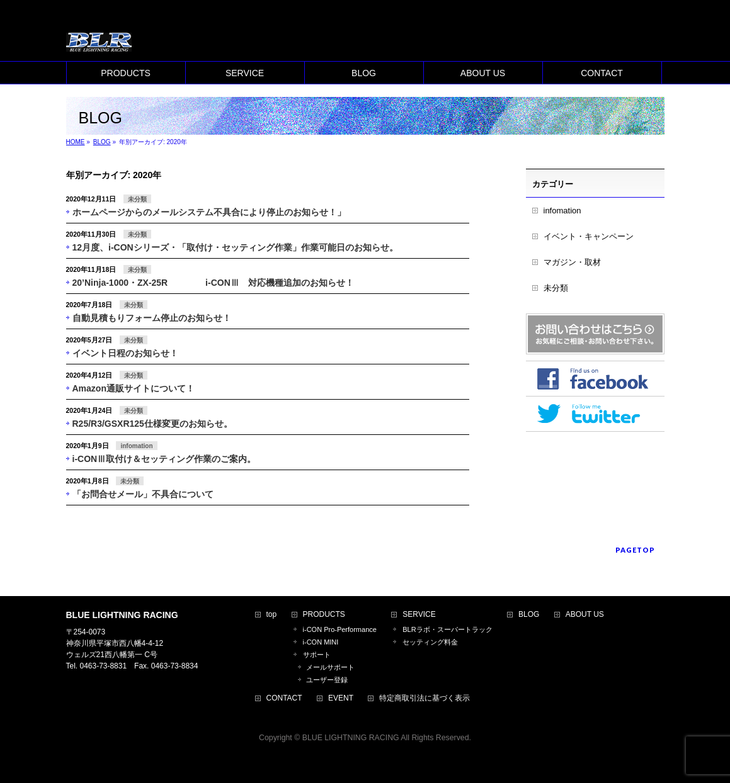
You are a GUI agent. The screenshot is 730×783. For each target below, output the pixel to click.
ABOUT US (585, 615)
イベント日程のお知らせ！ (125, 353)
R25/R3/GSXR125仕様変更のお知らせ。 (152, 424)
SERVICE (418, 615)
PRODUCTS (324, 615)
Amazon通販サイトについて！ (133, 388)
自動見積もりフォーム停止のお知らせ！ (151, 318)
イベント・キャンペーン (589, 236)
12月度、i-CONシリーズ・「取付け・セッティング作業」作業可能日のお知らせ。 (235, 247)
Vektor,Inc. (426, 750)
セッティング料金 (430, 642)
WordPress (307, 750)
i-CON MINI (321, 642)
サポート (317, 654)
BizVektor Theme (365, 750)
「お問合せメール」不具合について (143, 494)
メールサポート (330, 667)
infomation (136, 445)
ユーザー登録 (327, 680)
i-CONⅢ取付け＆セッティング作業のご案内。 (164, 459)
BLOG (528, 615)
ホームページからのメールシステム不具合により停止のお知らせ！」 (209, 212)
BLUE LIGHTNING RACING (350, 737)
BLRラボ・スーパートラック (447, 629)
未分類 (137, 199)
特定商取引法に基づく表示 (424, 698)
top (271, 615)
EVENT (340, 698)
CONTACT (284, 698)
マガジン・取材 (572, 262)
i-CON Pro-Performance (340, 629)
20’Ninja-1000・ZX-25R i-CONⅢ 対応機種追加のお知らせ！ (213, 283)
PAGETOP (635, 550)
